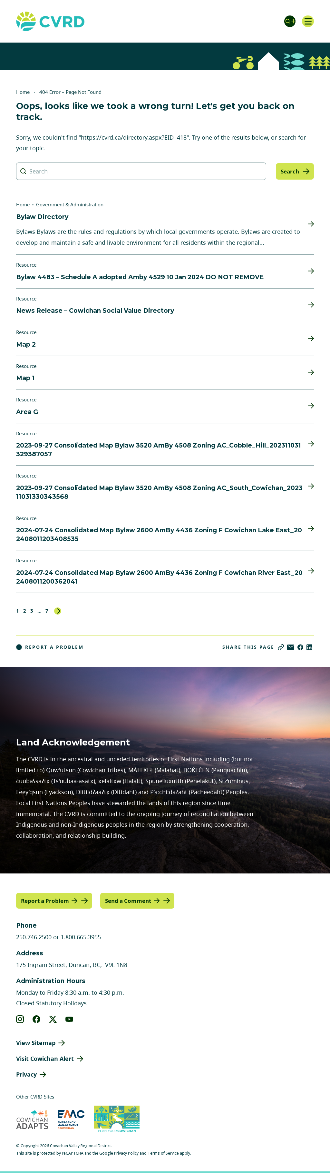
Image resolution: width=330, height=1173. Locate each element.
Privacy (26, 1074)
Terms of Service (163, 1153)
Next (57, 611)
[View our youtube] (69, 1019)
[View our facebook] (37, 1019)
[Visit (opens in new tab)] (117, 1119)
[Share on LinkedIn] (309, 647)
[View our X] (53, 1019)
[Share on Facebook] (300, 647)
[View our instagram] (20, 1019)
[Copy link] (281, 647)
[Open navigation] (307, 21)
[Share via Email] (291, 647)
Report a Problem (50, 647)
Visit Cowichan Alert (45, 1058)
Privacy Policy (126, 1153)
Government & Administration (69, 204)
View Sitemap (35, 1042)
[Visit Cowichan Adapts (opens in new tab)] (32, 1119)
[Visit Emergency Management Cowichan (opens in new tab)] (71, 1119)
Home (23, 92)
